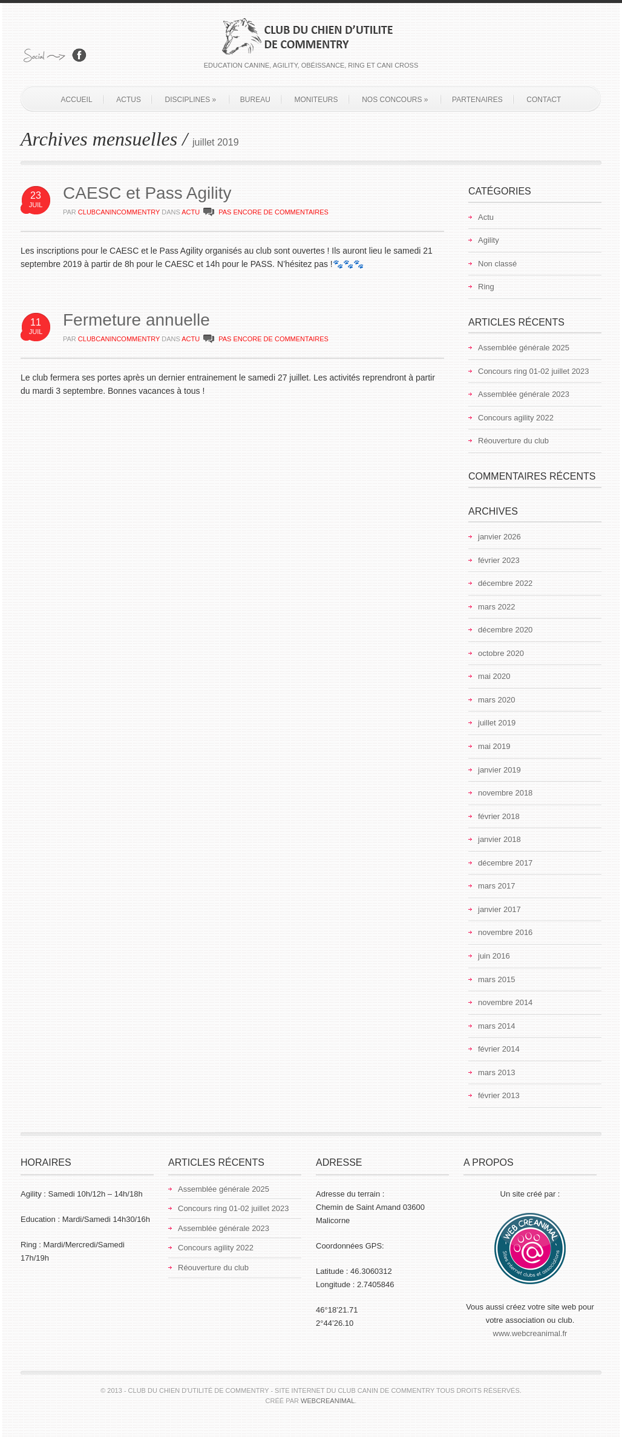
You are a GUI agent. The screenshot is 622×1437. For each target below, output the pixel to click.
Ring (486, 286)
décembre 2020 (505, 629)
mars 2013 (496, 1072)
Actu (191, 212)
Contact (543, 99)
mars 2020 (496, 699)
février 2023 (499, 560)
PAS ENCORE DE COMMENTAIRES (273, 212)
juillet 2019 (497, 722)
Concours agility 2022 (516, 417)
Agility (488, 240)
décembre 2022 (505, 583)
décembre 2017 (505, 862)
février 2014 (499, 1048)
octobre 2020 (501, 653)
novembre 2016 (505, 932)
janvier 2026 (499, 536)
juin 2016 (494, 955)
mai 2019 (494, 746)
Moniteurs (316, 99)
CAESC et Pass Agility (147, 193)
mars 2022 (496, 606)
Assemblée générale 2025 (523, 347)
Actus (128, 99)
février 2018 (499, 816)
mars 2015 (496, 979)
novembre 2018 (505, 792)
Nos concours (395, 99)
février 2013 (499, 1095)
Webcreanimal (328, 1400)
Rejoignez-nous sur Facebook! (79, 55)
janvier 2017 (499, 909)
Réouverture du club (513, 440)
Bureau (255, 99)
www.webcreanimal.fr (530, 1333)
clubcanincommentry (119, 212)
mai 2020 (494, 676)
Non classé (497, 263)
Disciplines (191, 99)
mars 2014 (496, 1025)
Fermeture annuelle (136, 319)
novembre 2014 (505, 1002)
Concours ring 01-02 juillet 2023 (533, 371)
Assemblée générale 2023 (523, 394)
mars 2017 (496, 885)
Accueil (77, 99)
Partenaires (477, 99)
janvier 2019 (499, 769)
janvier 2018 (499, 839)
